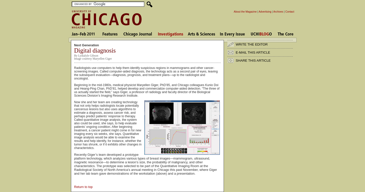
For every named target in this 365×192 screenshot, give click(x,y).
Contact (289, 11)
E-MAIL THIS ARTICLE (253, 52)
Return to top (83, 187)
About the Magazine (245, 11)
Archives (278, 11)
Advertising (265, 11)
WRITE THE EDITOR (252, 44)
